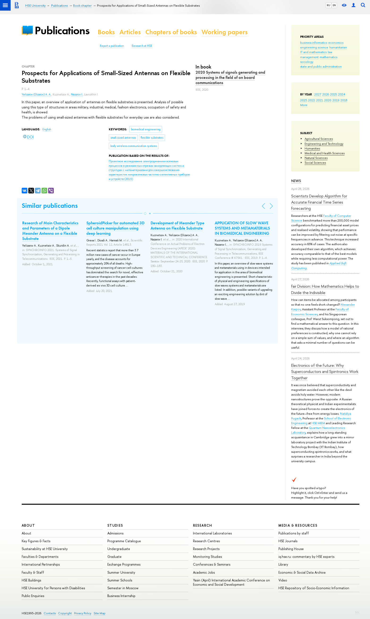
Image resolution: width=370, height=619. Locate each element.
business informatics (313, 42)
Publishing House (291, 548)
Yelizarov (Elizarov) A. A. (36, 94)
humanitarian (338, 47)
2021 (319, 100)
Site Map (99, 613)
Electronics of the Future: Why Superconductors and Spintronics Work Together (324, 371)
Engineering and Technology (324, 143)
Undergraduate (118, 548)
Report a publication (112, 46)
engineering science (314, 47)
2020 (327, 100)
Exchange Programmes (123, 564)
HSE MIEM (318, 423)
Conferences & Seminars (211, 564)
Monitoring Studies (207, 556)
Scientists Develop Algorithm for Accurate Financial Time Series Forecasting (319, 202)
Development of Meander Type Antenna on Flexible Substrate (177, 225)
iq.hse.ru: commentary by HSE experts (306, 556)
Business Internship (121, 595)
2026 (325, 94)
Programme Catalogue (124, 541)
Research (202, 525)
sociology (306, 62)
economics (335, 42)
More (303, 105)
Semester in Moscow (123, 588)
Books (106, 32)
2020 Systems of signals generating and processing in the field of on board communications (230, 77)
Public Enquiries (33, 595)
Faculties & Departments (40, 556)
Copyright (65, 613)
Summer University (121, 572)
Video (282, 580)
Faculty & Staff (33, 572)
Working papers (225, 32)
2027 (317, 94)
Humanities (312, 148)
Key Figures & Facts (36, 541)
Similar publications (50, 205)
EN (334, 5)
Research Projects (206, 548)
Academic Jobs (204, 572)
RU (328, 5)
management (309, 57)
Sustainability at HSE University (45, 548)
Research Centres (206, 541)
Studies (115, 525)
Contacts (50, 613)
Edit (357, 612)
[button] (145, 213)
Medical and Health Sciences (325, 153)
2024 (341, 94)
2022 (311, 100)
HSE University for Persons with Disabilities (53, 588)
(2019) (149, 170)
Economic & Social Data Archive (302, 572)
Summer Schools (119, 580)
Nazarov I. (77, 94)
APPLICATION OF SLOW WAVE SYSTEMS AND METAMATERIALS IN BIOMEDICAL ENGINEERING (242, 228)
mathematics (328, 57)
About (28, 525)
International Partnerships (41, 564)
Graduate (114, 556)
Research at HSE (142, 46)
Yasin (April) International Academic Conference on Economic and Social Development (231, 582)
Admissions (115, 533)
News (296, 180)
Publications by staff (293, 533)
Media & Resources (297, 525)
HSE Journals (287, 541)
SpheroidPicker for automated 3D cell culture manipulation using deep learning (115, 228)
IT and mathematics (313, 52)
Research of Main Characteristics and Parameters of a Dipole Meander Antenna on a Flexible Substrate (50, 230)
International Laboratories (212, 533)
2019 (335, 100)
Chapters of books (171, 32)
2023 (303, 100)
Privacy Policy (82, 613)
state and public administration (321, 66)
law (330, 52)
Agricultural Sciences (319, 139)
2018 (344, 100)
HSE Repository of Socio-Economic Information (313, 588)
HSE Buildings (31, 580)
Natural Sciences (316, 158)
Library (283, 564)
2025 (333, 94)
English (46, 129)
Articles (130, 32)
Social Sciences (315, 162)
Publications (62, 30)
